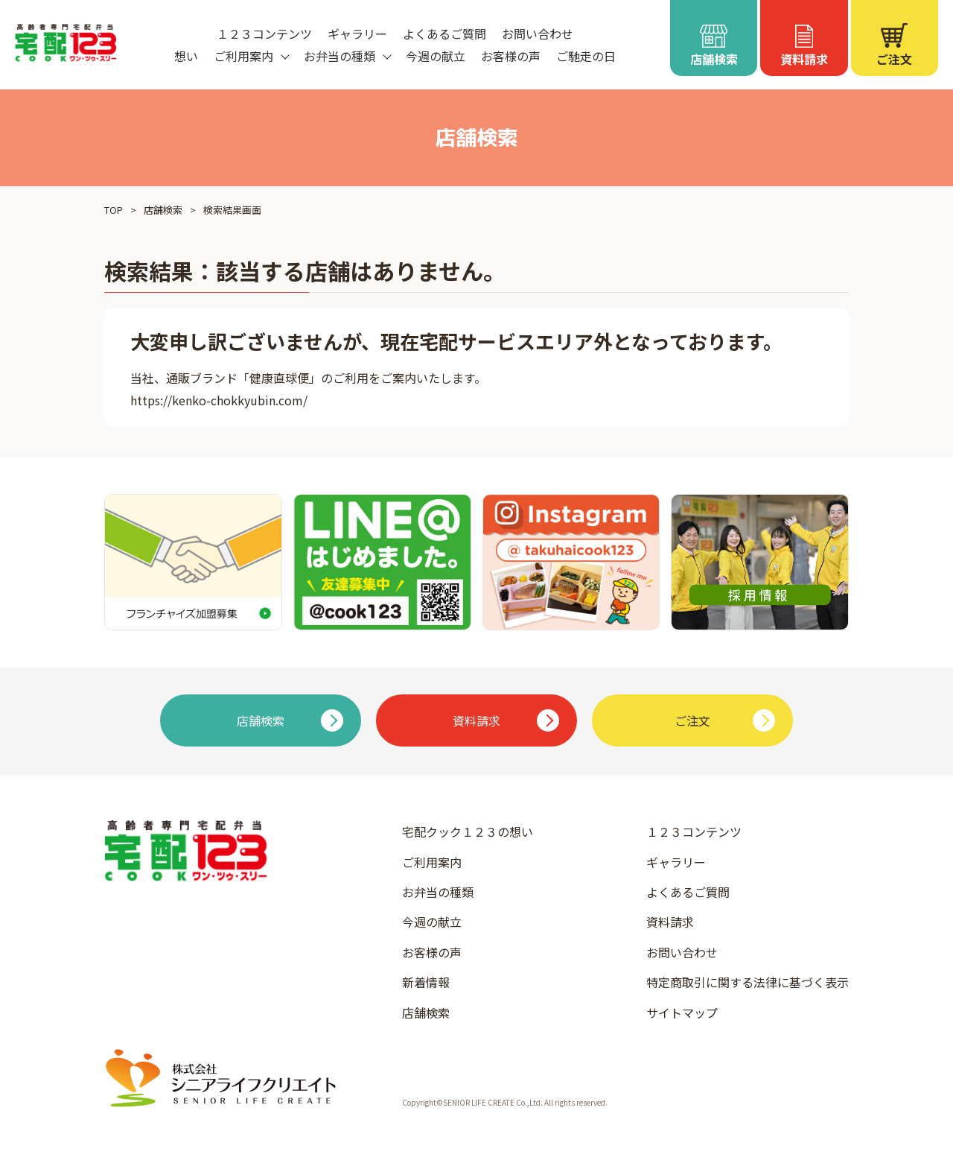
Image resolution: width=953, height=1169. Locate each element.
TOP (113, 210)
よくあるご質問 (444, 33)
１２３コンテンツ (264, 33)
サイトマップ (682, 1012)
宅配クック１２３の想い (467, 831)
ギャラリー (357, 33)
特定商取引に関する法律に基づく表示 (747, 982)
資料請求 (670, 922)
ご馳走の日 (586, 56)
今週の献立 (435, 56)
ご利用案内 (432, 862)
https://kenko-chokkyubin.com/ (218, 400)
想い (186, 56)
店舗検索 (163, 210)
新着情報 (426, 982)
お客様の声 (511, 56)
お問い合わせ (537, 33)
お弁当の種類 (438, 892)
